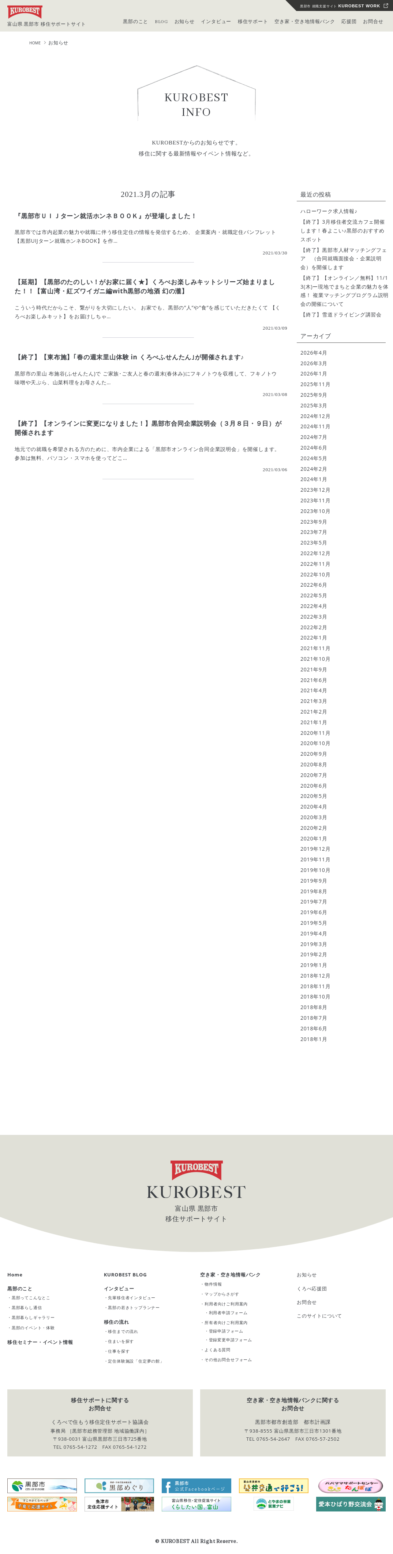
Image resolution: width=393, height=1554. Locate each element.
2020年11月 (315, 732)
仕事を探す (119, 1351)
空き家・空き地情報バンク (230, 1274)
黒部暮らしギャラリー (33, 1317)
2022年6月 (314, 584)
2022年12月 (315, 553)
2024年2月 (314, 468)
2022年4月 (314, 605)
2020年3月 (314, 817)
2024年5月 (314, 458)
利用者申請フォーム (228, 1312)
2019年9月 (314, 880)
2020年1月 (314, 838)
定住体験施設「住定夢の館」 (136, 1361)
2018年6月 (314, 1028)
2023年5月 (314, 542)
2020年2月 (314, 827)
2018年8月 (314, 1007)
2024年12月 (315, 416)
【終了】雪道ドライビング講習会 (341, 314)
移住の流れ (116, 1322)
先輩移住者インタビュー (132, 1297)
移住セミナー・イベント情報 (40, 1342)
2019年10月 (315, 869)
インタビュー (119, 1288)
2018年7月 (314, 1017)
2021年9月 (314, 669)
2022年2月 (314, 627)
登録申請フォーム (226, 1331)
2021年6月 (314, 680)
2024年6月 (314, 447)
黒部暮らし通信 (27, 1307)
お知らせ (307, 1274)
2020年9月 (314, 753)
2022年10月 (315, 574)
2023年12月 (315, 489)
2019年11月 (315, 859)
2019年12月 (315, 848)
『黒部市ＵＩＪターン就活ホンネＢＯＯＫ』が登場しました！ (106, 216)
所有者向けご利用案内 (226, 1322)
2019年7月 (314, 901)
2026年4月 (314, 352)
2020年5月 (314, 795)
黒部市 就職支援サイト (340, 6)
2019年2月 (314, 954)
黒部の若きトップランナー (134, 1307)
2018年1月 (314, 1039)
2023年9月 (314, 521)
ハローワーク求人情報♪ (329, 211)
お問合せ (373, 22)
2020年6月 (314, 785)
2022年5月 (314, 595)
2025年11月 (315, 384)
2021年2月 (314, 711)
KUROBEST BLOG (125, 1274)
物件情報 (213, 1284)
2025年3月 (314, 405)
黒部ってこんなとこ (31, 1297)
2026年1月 (314, 373)
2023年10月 (315, 510)
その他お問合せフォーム (228, 1359)
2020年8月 (314, 764)
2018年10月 (315, 996)
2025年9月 (314, 394)
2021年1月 (314, 722)
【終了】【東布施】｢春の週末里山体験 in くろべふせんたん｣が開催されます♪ (129, 357)
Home (15, 1274)
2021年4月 (314, 690)
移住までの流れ (123, 1331)
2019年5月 (314, 922)
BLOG (161, 22)
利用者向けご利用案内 (226, 1303)
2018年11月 (315, 986)
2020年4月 (314, 806)
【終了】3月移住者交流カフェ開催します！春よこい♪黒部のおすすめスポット (342, 230)
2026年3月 (314, 363)
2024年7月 (314, 436)
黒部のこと (20, 1288)
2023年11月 (315, 500)
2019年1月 (314, 964)
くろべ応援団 (312, 1288)
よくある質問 (218, 1349)
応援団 (348, 22)
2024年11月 (315, 426)
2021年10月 (315, 658)
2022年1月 (314, 637)
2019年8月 (314, 891)
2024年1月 (314, 479)
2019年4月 (314, 933)
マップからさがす (222, 1294)
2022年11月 (315, 563)
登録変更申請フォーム (230, 1339)
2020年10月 (315, 743)
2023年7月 (314, 531)
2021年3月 (314, 700)
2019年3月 (314, 944)
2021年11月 (315, 648)
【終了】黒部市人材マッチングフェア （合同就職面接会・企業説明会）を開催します (343, 258)
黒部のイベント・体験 (33, 1327)
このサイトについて (319, 1315)
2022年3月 (314, 616)
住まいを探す (121, 1341)
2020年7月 (314, 774)
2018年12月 (315, 975)
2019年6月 (314, 912)
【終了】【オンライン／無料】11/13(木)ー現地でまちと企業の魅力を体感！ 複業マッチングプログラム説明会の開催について (344, 290)
